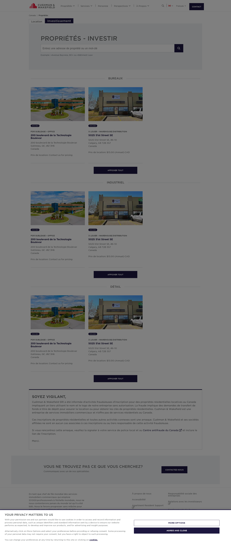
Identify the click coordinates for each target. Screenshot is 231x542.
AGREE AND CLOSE (176, 536)
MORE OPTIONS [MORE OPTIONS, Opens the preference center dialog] (176, 529)
